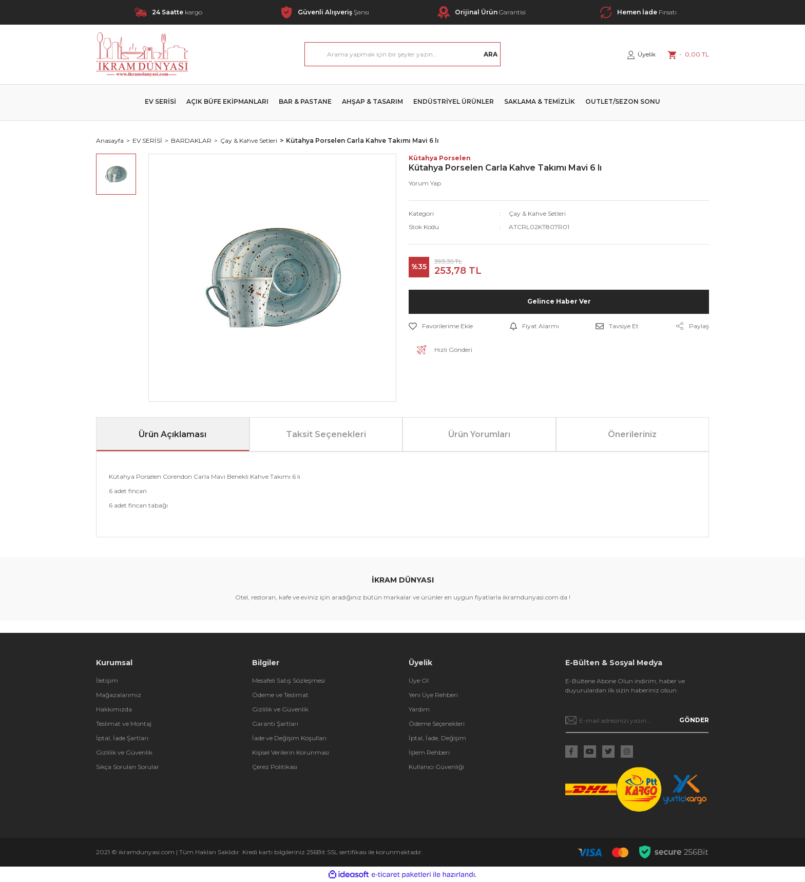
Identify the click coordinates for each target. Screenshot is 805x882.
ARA (490, 54)
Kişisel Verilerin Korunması (290, 752)
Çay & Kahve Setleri (537, 213)
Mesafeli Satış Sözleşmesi (288, 680)
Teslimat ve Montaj (123, 723)
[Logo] (142, 54)
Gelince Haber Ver (559, 301)
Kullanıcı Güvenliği (436, 767)
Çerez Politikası (274, 767)
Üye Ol (419, 680)
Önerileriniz (632, 434)
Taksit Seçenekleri (326, 434)
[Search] (402, 54)
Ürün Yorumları (479, 434)
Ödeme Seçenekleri (437, 723)
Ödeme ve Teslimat (280, 695)
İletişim (107, 680)
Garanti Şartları (275, 723)
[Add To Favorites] (441, 326)
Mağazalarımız (118, 695)
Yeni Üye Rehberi (433, 695)
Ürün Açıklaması (172, 434)
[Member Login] (641, 54)
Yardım (419, 709)
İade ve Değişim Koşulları (289, 738)
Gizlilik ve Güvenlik (124, 752)
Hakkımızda (114, 709)
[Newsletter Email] (637, 720)
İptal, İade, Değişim (437, 738)
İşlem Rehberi (429, 752)
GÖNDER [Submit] (694, 720)
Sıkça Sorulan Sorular (127, 767)
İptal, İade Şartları (122, 738)
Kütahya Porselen (440, 158)
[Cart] (688, 54)
